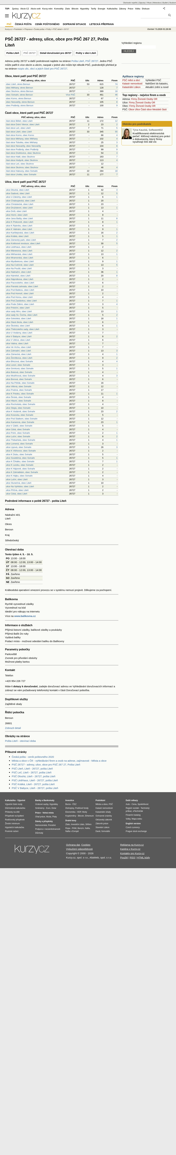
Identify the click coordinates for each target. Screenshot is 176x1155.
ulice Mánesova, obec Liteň (19, 250)
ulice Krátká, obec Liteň (17, 236)
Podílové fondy (81, 808)
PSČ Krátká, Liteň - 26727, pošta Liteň (33, 784)
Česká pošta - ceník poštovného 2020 (33, 756)
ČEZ (74, 804)
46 (116, 94)
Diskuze (146, 9)
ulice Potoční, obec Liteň (18, 307)
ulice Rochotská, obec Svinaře (20, 404)
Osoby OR (151, 99)
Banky (38, 800)
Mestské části (159, 109)
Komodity (58, 9)
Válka (137, 9)
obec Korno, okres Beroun (18, 98)
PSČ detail (57, 29)
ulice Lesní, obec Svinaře (18, 365)
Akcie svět (36, 9)
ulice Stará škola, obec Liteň (19, 322)
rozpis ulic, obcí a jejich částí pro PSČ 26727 (42, 68)
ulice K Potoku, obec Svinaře (20, 393)
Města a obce (102, 804)
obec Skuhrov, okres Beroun (19, 91)
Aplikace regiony (133, 76)
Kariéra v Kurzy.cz (130, 849)
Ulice (137, 109)
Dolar (53, 808)
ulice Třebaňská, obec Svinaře (20, 440)
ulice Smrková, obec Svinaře (20, 368)
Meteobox (157, 3)
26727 (66, 29)
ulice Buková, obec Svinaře (19, 372)
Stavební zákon (102, 827)
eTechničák (138, 811)
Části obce (146, 109)
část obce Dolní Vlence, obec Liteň (22, 124)
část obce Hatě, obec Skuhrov (20, 156)
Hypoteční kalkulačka (14, 827)
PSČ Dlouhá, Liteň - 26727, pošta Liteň (33, 776)
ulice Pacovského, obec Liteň (20, 282)
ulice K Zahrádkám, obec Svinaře (22, 472)
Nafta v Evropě (72, 831)
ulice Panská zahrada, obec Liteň (22, 286)
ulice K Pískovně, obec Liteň (19, 222)
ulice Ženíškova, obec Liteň (19, 358)
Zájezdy (142, 3)
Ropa (67, 828)
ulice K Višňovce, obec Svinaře (21, 450)
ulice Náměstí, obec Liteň (18, 275)
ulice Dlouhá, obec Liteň (17, 190)
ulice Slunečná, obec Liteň (18, 483)
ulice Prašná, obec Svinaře (19, 390)
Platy (54, 816)
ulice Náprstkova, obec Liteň (19, 279)
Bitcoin (75, 9)
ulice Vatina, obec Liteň (17, 343)
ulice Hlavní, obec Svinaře (18, 400)
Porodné (52, 825)
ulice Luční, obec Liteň (16, 479)
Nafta (87, 828)
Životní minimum (12, 823)
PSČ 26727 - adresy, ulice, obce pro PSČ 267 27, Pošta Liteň (46, 764)
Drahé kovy (70, 820)
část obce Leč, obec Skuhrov (20, 163)
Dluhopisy (69, 808)
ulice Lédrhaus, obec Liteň (18, 247)
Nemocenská (41, 825)
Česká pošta (39, 29)
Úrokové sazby (41, 804)
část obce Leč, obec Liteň (18, 128)
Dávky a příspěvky (44, 821)
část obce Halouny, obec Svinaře (22, 171)
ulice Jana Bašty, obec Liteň (19, 218)
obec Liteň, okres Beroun (18, 84)
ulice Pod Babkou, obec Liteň (20, 290)
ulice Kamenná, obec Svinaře (20, 422)
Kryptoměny (70, 816)
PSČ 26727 (29, 53)
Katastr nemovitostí (132, 83)
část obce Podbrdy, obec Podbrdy (22, 149)
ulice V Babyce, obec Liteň (19, 336)
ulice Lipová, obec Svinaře (18, 447)
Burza (68, 804)
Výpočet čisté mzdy (13, 804)
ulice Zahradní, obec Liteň (18, 350)
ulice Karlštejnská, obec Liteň (20, 232)
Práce (130, 9)
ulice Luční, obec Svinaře (18, 436)
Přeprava (28, 29)
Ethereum (89, 816)
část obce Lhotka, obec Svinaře (21, 174)
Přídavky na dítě (12, 812)
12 (116, 121)
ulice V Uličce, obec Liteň (18, 340)
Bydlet (165, 3)
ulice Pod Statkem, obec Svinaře (21, 418)
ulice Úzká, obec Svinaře (18, 429)
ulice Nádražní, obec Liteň (18, 272)
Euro (48, 808)
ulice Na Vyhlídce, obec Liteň (20, 486)
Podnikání (18, 29)
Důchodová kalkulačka (15, 808)
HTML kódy (143, 857)
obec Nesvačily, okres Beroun (20, 102)
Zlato (67, 9)
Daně (98, 831)
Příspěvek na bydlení (14, 816)
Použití (124, 857)
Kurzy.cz (8, 29)
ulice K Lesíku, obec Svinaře (19, 465)
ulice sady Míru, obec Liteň (19, 311)
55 (116, 131)
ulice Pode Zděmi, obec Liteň (20, 304)
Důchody (39, 833)
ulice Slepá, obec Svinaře (18, 408)
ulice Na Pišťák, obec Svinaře (20, 383)
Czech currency (133, 827)
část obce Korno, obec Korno (20, 135)
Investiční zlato (77, 824)
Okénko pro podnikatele (137, 124)
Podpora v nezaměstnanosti (47, 829)
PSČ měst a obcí (131, 80)
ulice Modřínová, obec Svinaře (20, 375)
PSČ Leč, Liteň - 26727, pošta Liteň (31, 772)
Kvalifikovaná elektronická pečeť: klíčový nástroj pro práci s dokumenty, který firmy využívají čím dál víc (151, 137)
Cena (134, 804)
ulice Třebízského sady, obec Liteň (22, 329)
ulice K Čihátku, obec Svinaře (20, 461)
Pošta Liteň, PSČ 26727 (84, 61)
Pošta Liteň (12, 53)
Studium (172, 3)
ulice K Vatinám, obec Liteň (19, 229)
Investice (69, 800)
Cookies (85, 844)
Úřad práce (40, 816)
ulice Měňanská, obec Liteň (19, 254)
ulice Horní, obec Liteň (16, 215)
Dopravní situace (74, 24)
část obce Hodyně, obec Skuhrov (22, 160)
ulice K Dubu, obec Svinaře (19, 454)
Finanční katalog (133, 815)
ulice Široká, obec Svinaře (18, 397)
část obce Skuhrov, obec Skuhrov (22, 167)
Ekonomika (70, 812)
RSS (132, 857)
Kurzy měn (47, 9)
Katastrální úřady (103, 812)
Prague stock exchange (136, 831)
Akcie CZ (24, 9)
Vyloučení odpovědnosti (79, 849)
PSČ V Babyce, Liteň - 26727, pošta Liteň (35, 788)
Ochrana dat (73, 844)
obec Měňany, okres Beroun (19, 87)
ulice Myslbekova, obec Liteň (20, 261)
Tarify (93, 9)
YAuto (149, 3)
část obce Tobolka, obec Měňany (22, 142)
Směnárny (39, 808)
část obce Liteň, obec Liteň (19, 131)
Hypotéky (84, 9)
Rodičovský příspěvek (15, 820)
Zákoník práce (102, 823)
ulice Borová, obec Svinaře (19, 379)
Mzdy (84, 812)
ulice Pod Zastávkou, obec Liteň (21, 300)
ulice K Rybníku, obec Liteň (19, 225)
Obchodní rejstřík (130, 3)
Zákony (122, 9)
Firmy (134, 99)
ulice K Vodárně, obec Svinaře (20, 411)
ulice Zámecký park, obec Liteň (21, 240)
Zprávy (15, 9)
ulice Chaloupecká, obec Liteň (20, 200)
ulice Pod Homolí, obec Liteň (20, 293)
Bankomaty (48, 800)
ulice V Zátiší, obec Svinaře (19, 425)
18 (116, 91)
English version (133, 823)
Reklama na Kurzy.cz (132, 844)
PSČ (9, 24)
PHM (74, 828)
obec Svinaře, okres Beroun (19, 94)
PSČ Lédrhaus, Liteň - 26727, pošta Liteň (35, 780)
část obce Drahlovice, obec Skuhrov (23, 153)
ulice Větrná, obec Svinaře (18, 386)
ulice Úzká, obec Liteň (16, 493)
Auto (128, 804)
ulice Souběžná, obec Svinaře (20, 458)
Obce (131, 109)
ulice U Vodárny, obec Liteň (19, 332)
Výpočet (21, 800)
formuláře (105, 831)
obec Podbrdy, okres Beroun (19, 105)
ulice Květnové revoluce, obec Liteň (23, 243)
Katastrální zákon (131, 87)
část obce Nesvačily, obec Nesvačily (23, 146)
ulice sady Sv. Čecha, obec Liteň (21, 315)
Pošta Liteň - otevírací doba (20, 740)
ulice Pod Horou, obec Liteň (19, 297)
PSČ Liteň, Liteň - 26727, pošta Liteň (32, 768)
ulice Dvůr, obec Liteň (16, 211)
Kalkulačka (112, 9)
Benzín (81, 828)
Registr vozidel (132, 808)
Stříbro (88, 824)
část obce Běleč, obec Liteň (19, 121)
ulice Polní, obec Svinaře (18, 433)
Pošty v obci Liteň (86, 53)
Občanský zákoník (104, 820)
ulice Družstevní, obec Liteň (19, 207)
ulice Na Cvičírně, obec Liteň (20, 265)
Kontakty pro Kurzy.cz (132, 853)
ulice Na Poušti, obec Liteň (19, 268)
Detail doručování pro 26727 (55, 53)
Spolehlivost (143, 804)
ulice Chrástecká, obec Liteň (19, 204)
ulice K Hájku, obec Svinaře (19, 475)
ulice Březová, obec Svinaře (19, 361)
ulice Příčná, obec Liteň (17, 490)
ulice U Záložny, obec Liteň (19, 197)
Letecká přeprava (101, 24)
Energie (101, 9)
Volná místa (47, 813)
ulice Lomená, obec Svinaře (19, 443)
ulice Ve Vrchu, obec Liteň (18, 347)
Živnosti (142, 99)
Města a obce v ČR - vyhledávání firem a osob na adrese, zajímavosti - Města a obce (59, 760)
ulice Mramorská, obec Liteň (19, 257)
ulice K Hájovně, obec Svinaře (20, 468)
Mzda (48, 816)
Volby (128, 819)
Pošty (48, 29)
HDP (79, 812)
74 (116, 84)
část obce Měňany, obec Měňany (22, 138)
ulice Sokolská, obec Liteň (18, 318)
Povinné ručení (11, 831)
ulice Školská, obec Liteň (18, 325)
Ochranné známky (104, 816)
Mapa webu (137, 819)
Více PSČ (70, 94)
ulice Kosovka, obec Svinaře (19, 415)
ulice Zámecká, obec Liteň (18, 354)
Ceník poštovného (47, 24)
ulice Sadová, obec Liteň (18, 193)
